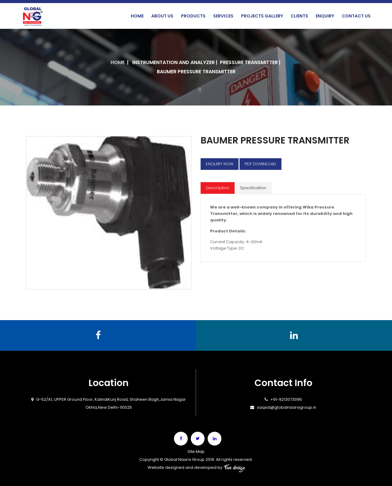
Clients (299, 16)
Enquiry (325, 16)
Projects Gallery (262, 16)
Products (193, 16)
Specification (253, 188)
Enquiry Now (219, 164)
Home (137, 16)
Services (223, 16)
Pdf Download (260, 164)
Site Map (196, 451)
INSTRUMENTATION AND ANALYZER (173, 62)
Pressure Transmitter (249, 62)
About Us (162, 16)
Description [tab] (217, 188)
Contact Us (356, 16)
